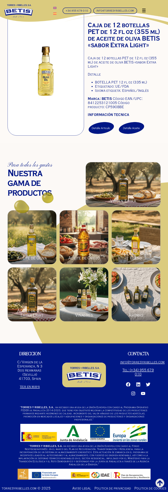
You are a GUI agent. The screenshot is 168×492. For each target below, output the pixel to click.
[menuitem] (54, 8)
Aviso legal (81, 488)
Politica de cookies (150, 488)
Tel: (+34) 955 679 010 (138, 372)
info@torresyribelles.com (142, 362)
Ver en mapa (30, 387)
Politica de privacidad (112, 488)
